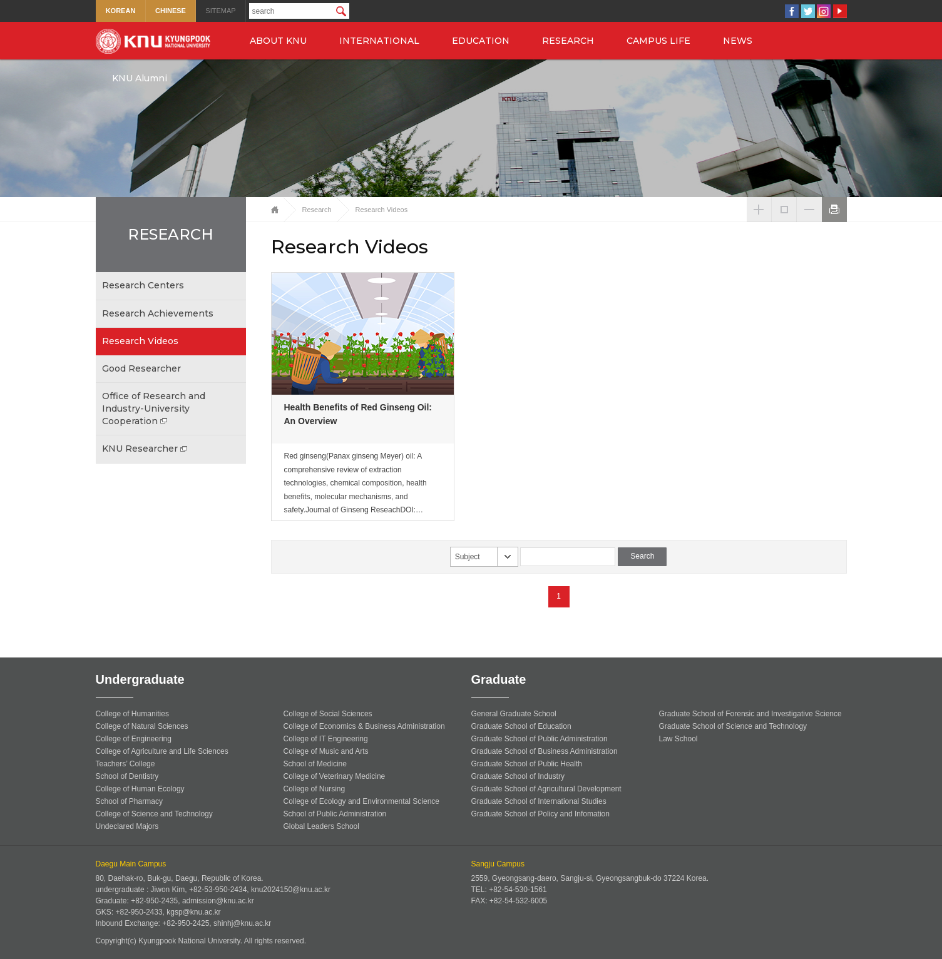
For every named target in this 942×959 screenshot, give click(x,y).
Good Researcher (141, 368)
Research (317, 209)
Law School (678, 738)
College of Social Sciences (328, 713)
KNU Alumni (139, 78)
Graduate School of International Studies (539, 801)
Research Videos (140, 341)
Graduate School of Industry (518, 776)
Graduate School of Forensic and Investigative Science (750, 713)
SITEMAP (220, 10)
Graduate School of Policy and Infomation (540, 813)
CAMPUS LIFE (658, 40)
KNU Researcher (146, 448)
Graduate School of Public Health (526, 763)
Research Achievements (157, 313)
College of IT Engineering (326, 738)
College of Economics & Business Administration (364, 726)
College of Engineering (134, 738)
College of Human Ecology (140, 788)
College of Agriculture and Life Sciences (162, 751)
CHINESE (170, 10)
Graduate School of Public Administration (539, 738)
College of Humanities (132, 713)
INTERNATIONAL (379, 40)
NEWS (737, 40)
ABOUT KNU (278, 40)
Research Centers (143, 285)
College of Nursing (315, 788)
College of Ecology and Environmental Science (361, 801)
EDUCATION (480, 40)
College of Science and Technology (154, 813)
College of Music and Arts (326, 751)
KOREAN (121, 10)
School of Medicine (315, 763)
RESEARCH (568, 40)
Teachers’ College (125, 763)
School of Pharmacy (129, 801)
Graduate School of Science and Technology (733, 726)
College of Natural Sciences (142, 726)
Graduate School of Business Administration (544, 751)
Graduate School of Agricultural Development (546, 788)
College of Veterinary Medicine (335, 776)
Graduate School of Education (521, 726)
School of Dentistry (127, 776)
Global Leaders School (321, 826)
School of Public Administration (335, 813)
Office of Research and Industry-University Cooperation (153, 408)
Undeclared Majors (127, 826)
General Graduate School (513, 713)
